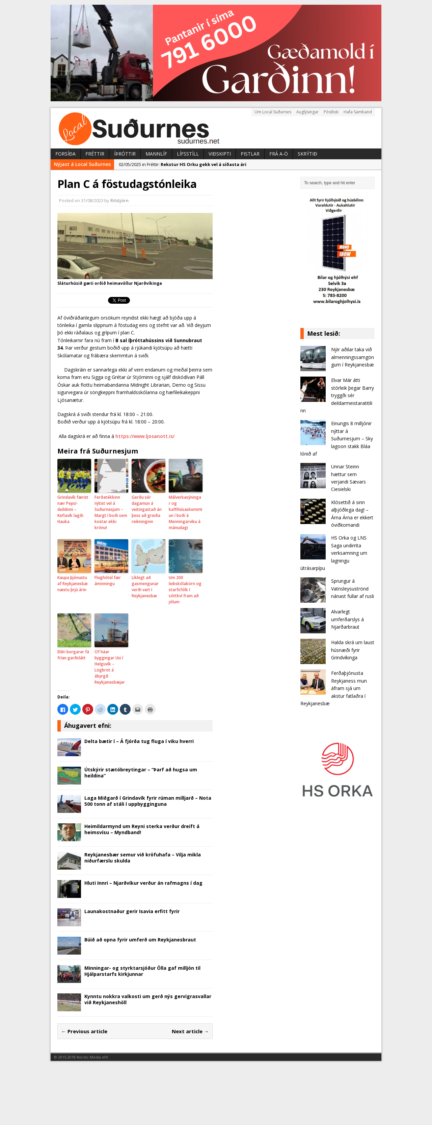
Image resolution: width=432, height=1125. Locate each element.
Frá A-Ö (278, 153)
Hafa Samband (358, 112)
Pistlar (250, 153)
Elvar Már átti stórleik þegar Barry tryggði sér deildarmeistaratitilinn (337, 395)
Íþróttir (125, 153)
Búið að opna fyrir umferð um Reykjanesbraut (140, 939)
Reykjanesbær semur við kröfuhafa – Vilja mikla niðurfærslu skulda (142, 857)
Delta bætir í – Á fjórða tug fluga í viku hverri (139, 741)
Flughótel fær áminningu (107, 580)
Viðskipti (220, 153)
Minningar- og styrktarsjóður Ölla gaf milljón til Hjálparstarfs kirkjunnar (142, 971)
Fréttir (94, 153)
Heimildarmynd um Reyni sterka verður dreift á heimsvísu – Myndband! (141, 829)
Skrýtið (307, 153)
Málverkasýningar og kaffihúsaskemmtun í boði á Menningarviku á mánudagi (185, 512)
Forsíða (65, 153)
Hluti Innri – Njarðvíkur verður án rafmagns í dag (143, 883)
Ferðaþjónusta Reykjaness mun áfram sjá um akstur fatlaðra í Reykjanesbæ (333, 688)
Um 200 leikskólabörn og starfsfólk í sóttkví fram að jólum (185, 590)
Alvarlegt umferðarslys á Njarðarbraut (347, 619)
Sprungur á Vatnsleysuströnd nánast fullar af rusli (352, 588)
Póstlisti (331, 112)
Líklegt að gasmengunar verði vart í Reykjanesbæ (145, 587)
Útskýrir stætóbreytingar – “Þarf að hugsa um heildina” (140, 772)
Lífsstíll (188, 153)
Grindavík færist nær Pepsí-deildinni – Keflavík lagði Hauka (72, 509)
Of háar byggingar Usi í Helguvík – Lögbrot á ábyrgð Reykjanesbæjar (109, 667)
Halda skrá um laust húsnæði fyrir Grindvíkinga (352, 650)
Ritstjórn (119, 200)
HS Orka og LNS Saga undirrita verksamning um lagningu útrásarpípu (333, 552)
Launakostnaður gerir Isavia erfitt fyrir (132, 911)
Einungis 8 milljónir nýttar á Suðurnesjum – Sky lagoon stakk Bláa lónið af (336, 438)
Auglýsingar (307, 112)
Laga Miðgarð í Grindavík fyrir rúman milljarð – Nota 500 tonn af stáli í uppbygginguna (147, 801)
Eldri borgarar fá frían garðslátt (73, 655)
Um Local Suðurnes (272, 112)
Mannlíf (156, 153)
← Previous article (84, 1031)
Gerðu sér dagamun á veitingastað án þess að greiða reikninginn (147, 509)
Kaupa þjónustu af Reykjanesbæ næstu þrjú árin (72, 584)
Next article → (190, 1031)
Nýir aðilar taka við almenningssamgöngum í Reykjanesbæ (352, 357)
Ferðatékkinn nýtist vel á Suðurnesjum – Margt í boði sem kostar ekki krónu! (110, 512)
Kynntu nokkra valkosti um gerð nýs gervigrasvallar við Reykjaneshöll (147, 999)
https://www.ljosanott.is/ (144, 436)
